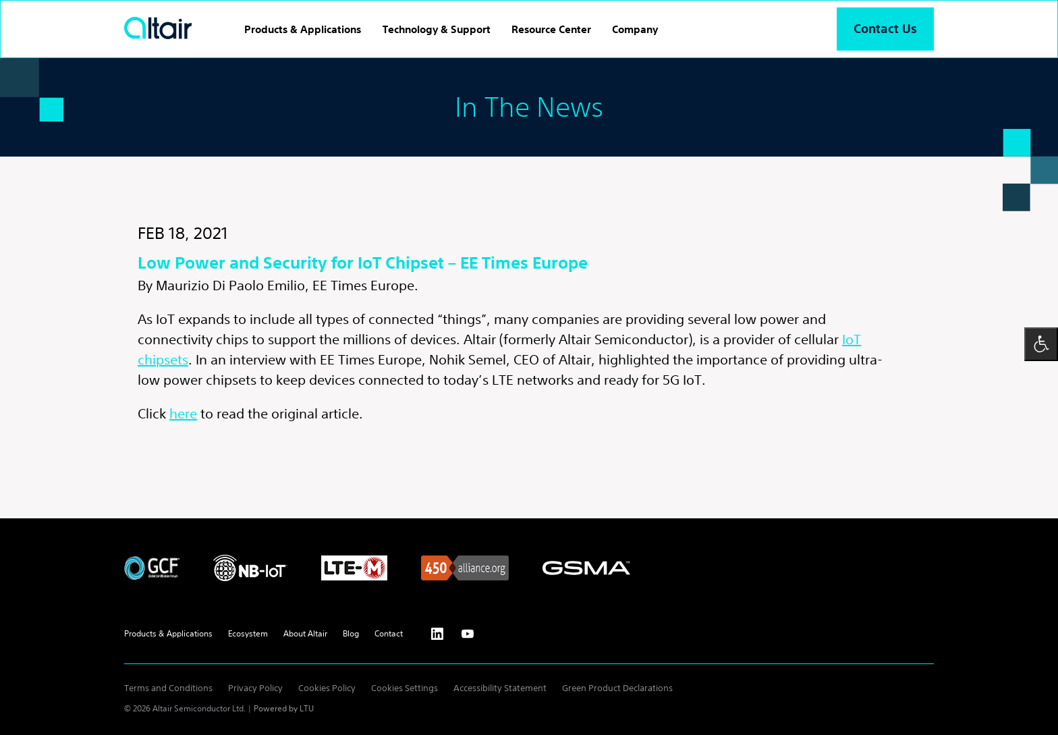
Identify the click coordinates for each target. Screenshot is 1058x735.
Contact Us (885, 28)
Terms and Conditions (168, 688)
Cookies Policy (327, 688)
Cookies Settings (404, 688)
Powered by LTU (284, 708)
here (183, 413)
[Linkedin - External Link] (437, 633)
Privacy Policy (255, 688)
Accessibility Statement (500, 688)
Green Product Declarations (617, 688)
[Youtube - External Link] (467, 633)
